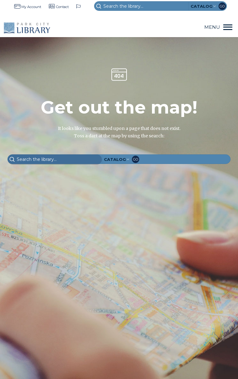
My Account (31, 7)
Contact (62, 7)
